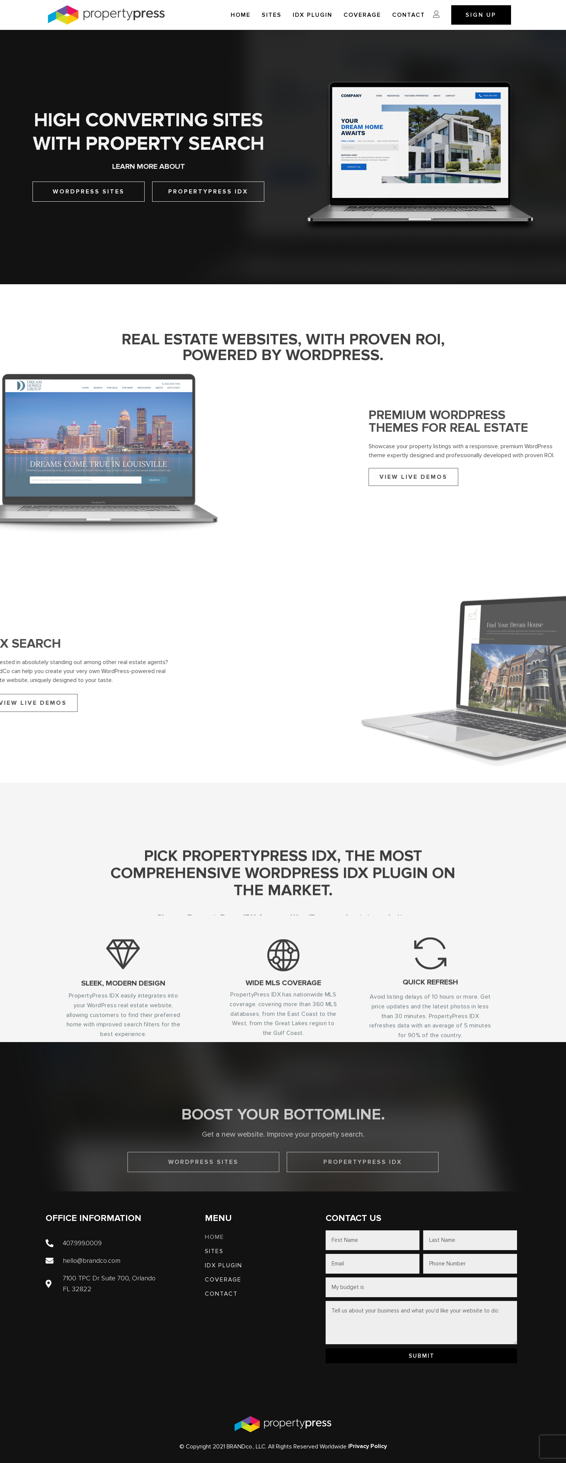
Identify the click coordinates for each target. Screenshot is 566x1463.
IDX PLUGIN (312, 15)
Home (240, 15)
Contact (408, 15)
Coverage (362, 15)
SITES (272, 15)
